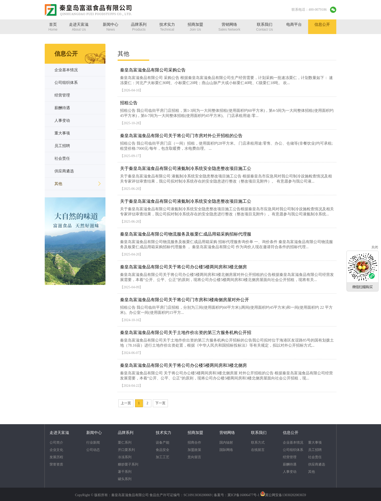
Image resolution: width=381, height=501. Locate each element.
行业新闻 (93, 442)
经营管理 (289, 457)
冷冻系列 (124, 457)
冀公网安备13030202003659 (285, 495)
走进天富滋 (59, 433)
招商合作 (194, 442)
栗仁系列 (124, 442)
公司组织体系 (293, 450)
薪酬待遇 (289, 464)
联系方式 (258, 442)
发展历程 (56, 457)
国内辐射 (226, 442)
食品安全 (162, 450)
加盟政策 (194, 450)
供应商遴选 (316, 464)
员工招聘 (315, 450)
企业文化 (56, 450)
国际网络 (226, 450)
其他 (311, 472)
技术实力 (163, 433)
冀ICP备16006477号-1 (243, 495)
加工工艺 (162, 457)
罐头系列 (124, 479)
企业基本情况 (293, 442)
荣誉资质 (56, 464)
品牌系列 (125, 433)
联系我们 (259, 433)
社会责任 (315, 457)
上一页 (126, 403)
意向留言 (194, 457)
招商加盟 (195, 433)
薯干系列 (124, 472)
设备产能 (162, 442)
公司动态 (93, 450)
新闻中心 (94, 433)
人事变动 (289, 472)
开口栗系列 (126, 450)
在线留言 (258, 450)
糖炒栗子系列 (128, 464)
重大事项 (315, 442)
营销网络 (227, 433)
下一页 (160, 403)
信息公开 (290, 433)
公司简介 (56, 442)
